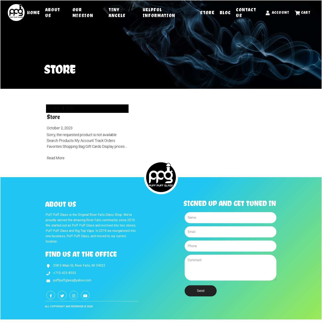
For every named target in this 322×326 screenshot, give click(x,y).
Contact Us (246, 12)
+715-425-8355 (64, 273)
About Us (52, 12)
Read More (55, 158)
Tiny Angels (117, 12)
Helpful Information (159, 12)
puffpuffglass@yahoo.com (72, 280)
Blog (225, 12)
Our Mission (82, 12)
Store (207, 12)
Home (33, 12)
